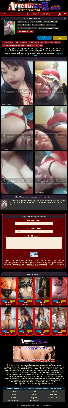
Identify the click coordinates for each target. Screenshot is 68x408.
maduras (22, 369)
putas (59, 367)
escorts (42, 367)
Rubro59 (34, 394)
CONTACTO (34, 403)
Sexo (34, 397)
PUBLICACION (13, 403)
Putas (14, 397)
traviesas (15, 369)
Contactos (54, 394)
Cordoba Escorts (54, 400)
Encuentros (54, 397)
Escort (13, 400)
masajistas (7, 369)
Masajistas (13, 394)
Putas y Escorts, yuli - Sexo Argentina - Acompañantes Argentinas (34, 0)
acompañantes (51, 367)
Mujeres (34, 400)
